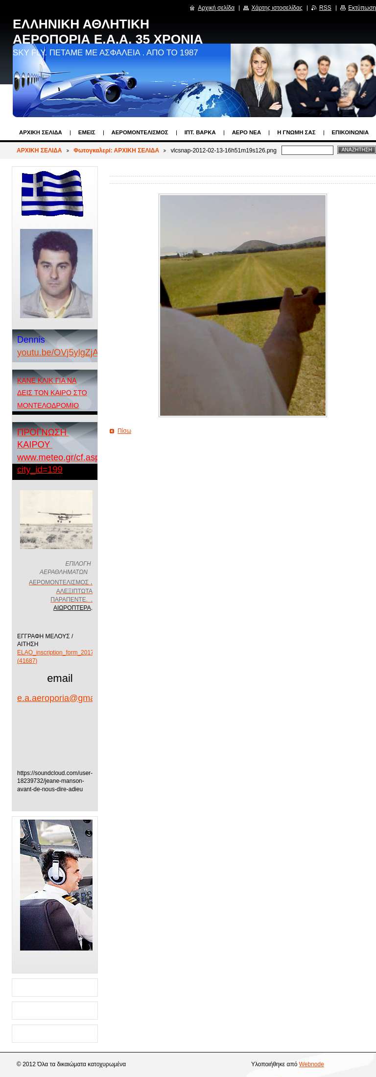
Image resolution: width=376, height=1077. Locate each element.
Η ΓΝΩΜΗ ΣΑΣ (296, 132)
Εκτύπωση (362, 7)
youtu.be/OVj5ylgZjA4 (60, 352)
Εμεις (86, 132)
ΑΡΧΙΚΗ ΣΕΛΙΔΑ (40, 132)
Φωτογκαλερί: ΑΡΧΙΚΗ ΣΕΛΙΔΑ (116, 150)
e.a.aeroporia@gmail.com (67, 698)
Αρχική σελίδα (216, 7)
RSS (325, 7)
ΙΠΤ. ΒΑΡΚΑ (200, 132)
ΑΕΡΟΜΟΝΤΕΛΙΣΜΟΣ (140, 132)
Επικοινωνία (350, 132)
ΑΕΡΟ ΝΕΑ (246, 132)
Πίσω (124, 430)
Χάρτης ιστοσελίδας (276, 7)
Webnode (311, 1064)
